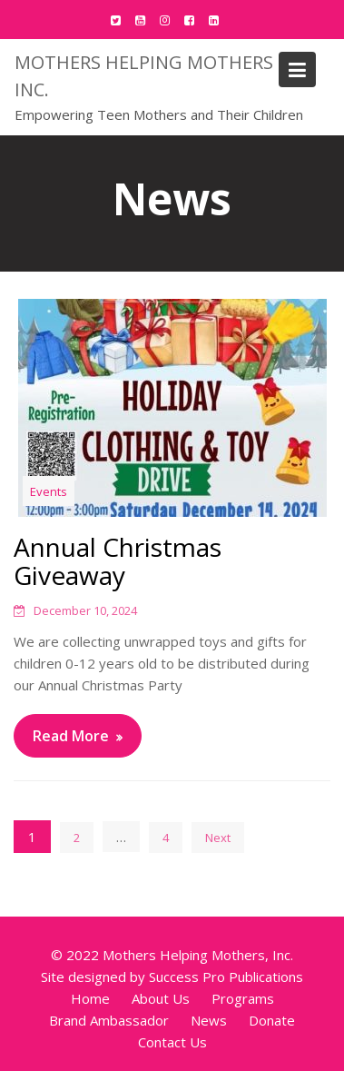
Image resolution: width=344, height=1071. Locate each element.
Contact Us (172, 1042)
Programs (242, 998)
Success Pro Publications (226, 976)
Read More (71, 736)
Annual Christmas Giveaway (117, 561)
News (209, 1020)
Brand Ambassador (109, 1020)
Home (90, 998)
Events (48, 491)
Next (218, 837)
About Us (161, 998)
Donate (272, 1020)
